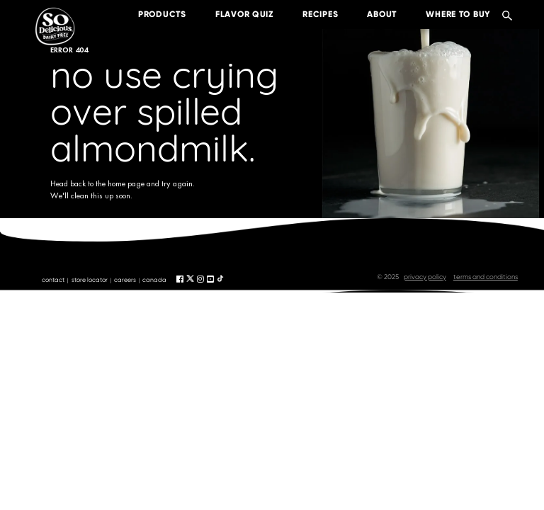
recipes (309, 14)
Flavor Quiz (234, 14)
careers (125, 279)
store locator (90, 279)
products (152, 14)
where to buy (447, 14)
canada (154, 279)
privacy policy (425, 276)
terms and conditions (485, 276)
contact (53, 279)
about (371, 14)
